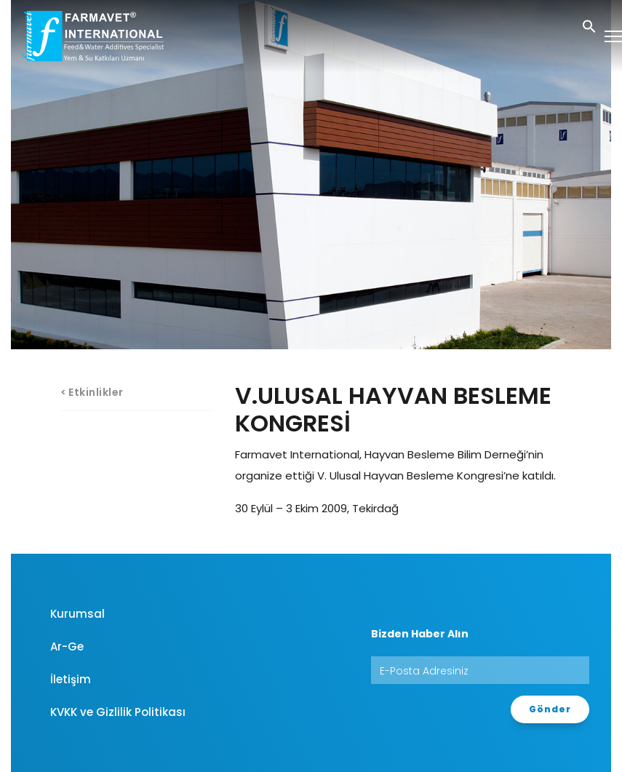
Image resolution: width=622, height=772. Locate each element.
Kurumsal (77, 613)
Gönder (550, 709)
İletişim (70, 679)
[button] (589, 25)
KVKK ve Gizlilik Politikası (118, 712)
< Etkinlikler (92, 392)
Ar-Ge (67, 646)
